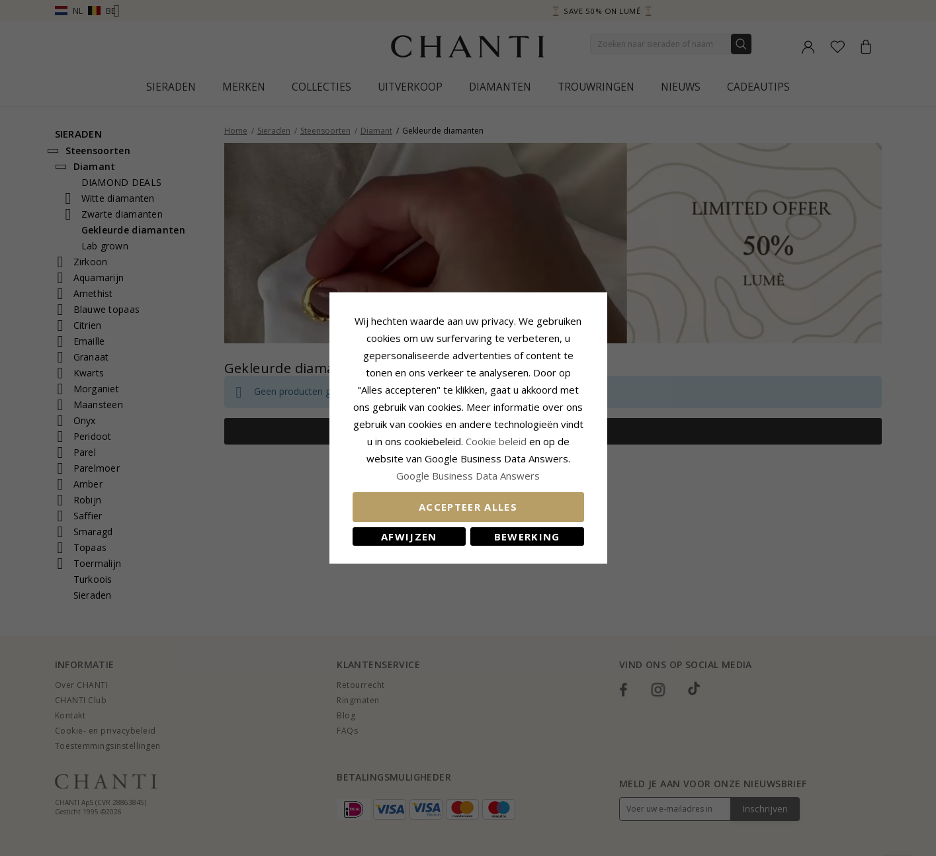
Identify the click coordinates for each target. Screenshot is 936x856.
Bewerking (527, 536)
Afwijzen (409, 536)
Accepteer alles (468, 506)
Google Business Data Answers (468, 475)
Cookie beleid (497, 441)
